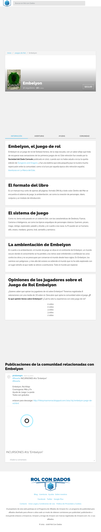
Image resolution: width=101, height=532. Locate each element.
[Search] (49, 3)
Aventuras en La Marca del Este (21, 170)
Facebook (41, 499)
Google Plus (58, 499)
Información (16, 136)
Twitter (49, 499)
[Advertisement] (50, 30)
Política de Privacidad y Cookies (68, 504)
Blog (36, 494)
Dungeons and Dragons (28, 163)
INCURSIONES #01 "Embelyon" (24, 452)
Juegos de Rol (20, 53)
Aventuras (39, 136)
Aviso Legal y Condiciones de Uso (41, 504)
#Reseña (16, 378)
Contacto (23, 504)
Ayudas (62, 136)
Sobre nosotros (61, 494)
